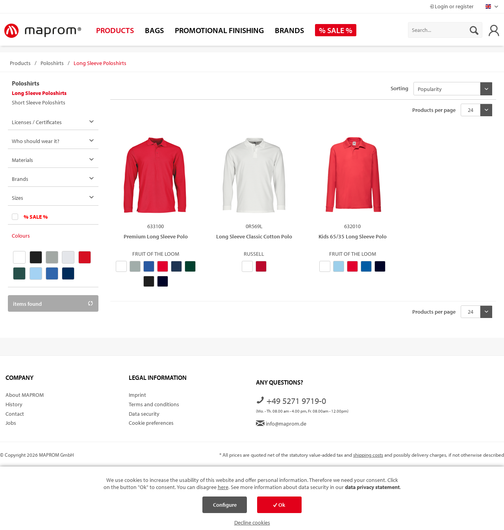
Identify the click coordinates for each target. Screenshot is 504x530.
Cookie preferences (151, 422)
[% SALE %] (335, 30)
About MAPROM (25, 394)
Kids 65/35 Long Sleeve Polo (353, 236)
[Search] (474, 30)
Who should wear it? (35, 141)
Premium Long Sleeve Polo (156, 236)
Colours (21, 235)
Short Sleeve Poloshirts (38, 102)
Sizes (17, 197)
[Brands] (289, 30)
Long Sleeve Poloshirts (39, 93)
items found (53, 303)
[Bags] (154, 30)
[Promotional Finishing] (219, 30)
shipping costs (368, 455)
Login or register (452, 6)
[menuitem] (445, 30)
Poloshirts (25, 83)
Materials (22, 160)
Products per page (434, 109)
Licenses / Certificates (37, 122)
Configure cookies (225, 507)
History (14, 404)
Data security (144, 413)
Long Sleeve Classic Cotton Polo (254, 236)
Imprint (137, 394)
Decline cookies (252, 522)
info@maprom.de (281, 423)
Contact (15, 413)
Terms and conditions (154, 404)
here (223, 487)
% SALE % (36, 216)
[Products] (115, 30)
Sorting (399, 88)
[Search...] (445, 30)
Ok (279, 504)
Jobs (11, 422)
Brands (20, 178)
